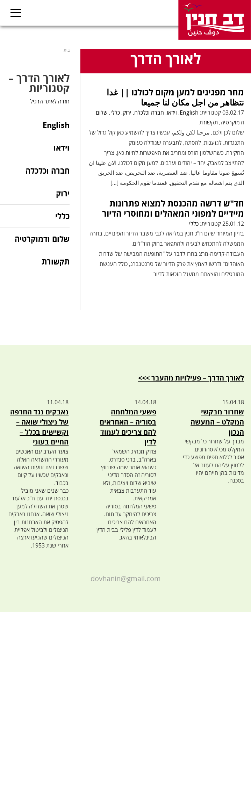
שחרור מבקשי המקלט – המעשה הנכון (217, 422)
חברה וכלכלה (149, 112)
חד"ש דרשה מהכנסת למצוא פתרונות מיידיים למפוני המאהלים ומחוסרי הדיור (173, 208)
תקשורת (208, 122)
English (189, 112)
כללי (115, 112)
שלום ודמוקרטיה (42, 238)
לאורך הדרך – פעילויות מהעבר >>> (191, 378)
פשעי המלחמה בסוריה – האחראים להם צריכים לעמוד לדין (128, 427)
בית (67, 50)
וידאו (172, 112)
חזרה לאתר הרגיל (50, 101)
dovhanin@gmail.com (126, 578)
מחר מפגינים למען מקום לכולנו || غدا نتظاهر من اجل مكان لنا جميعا (175, 97)
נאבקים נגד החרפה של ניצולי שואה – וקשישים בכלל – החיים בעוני (39, 427)
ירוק (127, 112)
